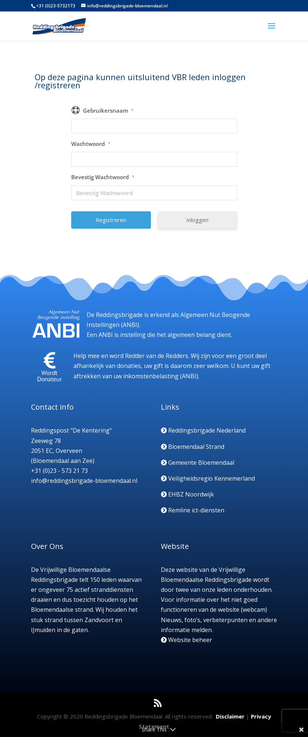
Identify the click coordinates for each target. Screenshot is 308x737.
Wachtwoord (91, 143)
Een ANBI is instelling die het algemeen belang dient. (159, 335)
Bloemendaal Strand (192, 447)
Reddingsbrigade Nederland (203, 430)
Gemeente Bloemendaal (197, 462)
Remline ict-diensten (192, 510)
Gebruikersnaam (108, 110)
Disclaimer (230, 716)
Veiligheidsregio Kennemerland (208, 478)
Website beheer (186, 640)
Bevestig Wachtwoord (103, 177)
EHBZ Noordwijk (187, 494)
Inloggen (197, 220)
